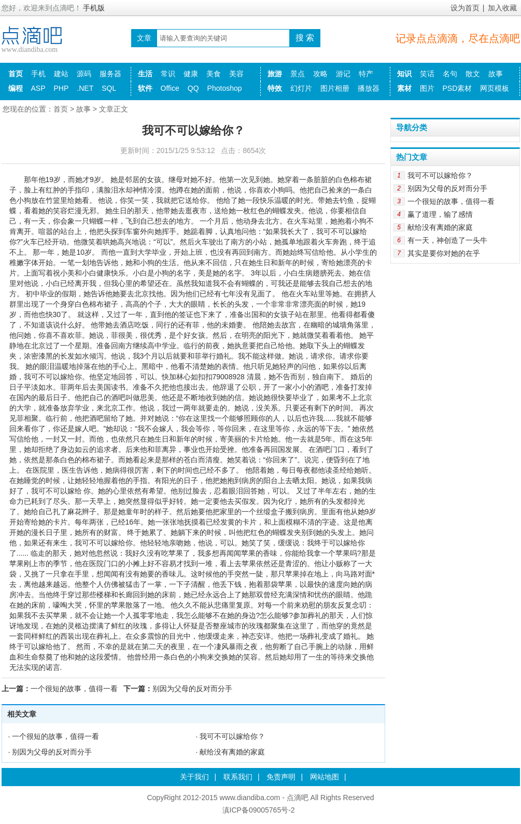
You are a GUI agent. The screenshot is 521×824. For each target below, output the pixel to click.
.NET (85, 88)
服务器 (110, 74)
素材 (404, 88)
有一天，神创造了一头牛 (447, 240)
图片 (427, 88)
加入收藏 (502, 8)
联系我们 (237, 777)
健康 (191, 74)
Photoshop (224, 88)
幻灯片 (301, 88)
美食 (213, 74)
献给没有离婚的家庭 (232, 752)
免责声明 (280, 777)
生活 (145, 74)
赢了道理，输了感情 (440, 214)
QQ (193, 88)
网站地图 (324, 777)
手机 (38, 74)
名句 (450, 74)
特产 (366, 74)
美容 (236, 74)
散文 (473, 74)
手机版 (94, 8)
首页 (15, 74)
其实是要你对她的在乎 (443, 253)
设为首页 (465, 8)
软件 (145, 88)
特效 (274, 88)
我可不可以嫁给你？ (232, 736)
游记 (343, 74)
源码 (84, 74)
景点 (297, 74)
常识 (168, 74)
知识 (404, 74)
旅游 (274, 74)
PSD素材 (457, 88)
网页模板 (494, 88)
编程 (15, 88)
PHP (61, 88)
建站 (61, 74)
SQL (109, 88)
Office (170, 88)
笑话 (427, 74)
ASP (38, 88)
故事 (495, 74)
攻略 (320, 74)
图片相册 (334, 88)
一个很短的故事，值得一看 (74, 688)
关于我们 (194, 777)
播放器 (368, 88)
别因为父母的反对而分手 (192, 688)
